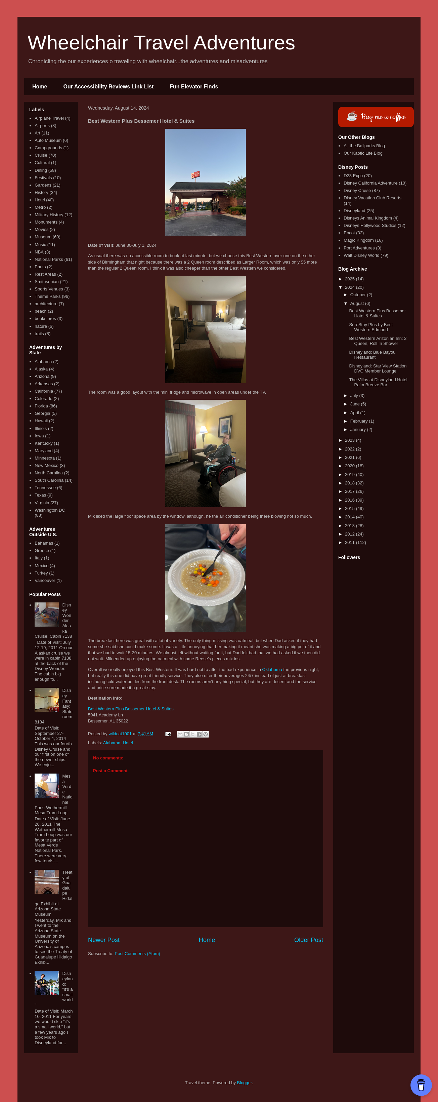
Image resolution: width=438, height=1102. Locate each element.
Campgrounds (48, 147)
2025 (350, 278)
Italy (39, 557)
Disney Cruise (357, 190)
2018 (350, 482)
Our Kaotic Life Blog (363, 153)
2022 (350, 448)
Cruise (41, 155)
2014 (350, 516)
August (357, 303)
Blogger (244, 1082)
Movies (41, 229)
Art (37, 132)
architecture (46, 303)
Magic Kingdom (359, 240)
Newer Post (104, 940)
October (358, 294)
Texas (40, 495)
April (355, 412)
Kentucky (43, 443)
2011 (350, 542)
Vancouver (45, 580)
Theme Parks (47, 296)
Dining (41, 170)
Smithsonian (47, 281)
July (354, 395)
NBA (39, 251)
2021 (350, 457)
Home (39, 86)
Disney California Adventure (370, 183)
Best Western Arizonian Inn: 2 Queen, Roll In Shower (377, 341)
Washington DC (50, 510)
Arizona (42, 376)
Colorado (43, 398)
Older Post (308, 940)
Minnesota (45, 458)
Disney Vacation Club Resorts (372, 197)
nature (41, 326)
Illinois (41, 428)
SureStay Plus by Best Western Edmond (370, 327)
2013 (350, 525)
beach (40, 311)
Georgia (42, 413)
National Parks (49, 259)
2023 (350, 440)
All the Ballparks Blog (364, 145)
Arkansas (44, 383)
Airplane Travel (49, 118)
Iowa (39, 435)
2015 (350, 508)
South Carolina (49, 480)
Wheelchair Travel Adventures (161, 42)
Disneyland (354, 210)
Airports (42, 125)
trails (39, 333)
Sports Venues (49, 288)
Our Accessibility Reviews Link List (108, 86)
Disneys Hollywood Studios (370, 225)
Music (40, 244)
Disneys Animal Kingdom (368, 218)
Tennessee (45, 487)
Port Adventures (359, 247)
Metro (40, 207)
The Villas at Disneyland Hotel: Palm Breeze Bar (378, 382)
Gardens (43, 185)
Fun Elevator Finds (194, 86)
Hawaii (41, 420)
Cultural (42, 162)
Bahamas (44, 543)
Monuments (46, 222)
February (359, 421)
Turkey (41, 573)
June (355, 403)
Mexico (41, 565)
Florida (41, 405)
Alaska (41, 368)
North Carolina (49, 472)
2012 (350, 534)
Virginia (42, 502)
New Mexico (46, 465)
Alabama (111, 742)
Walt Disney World (361, 255)
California (44, 391)
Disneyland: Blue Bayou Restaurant (372, 355)
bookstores (45, 318)
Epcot (349, 232)
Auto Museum (48, 140)
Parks (40, 266)
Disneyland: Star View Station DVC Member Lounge (377, 368)
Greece (42, 550)
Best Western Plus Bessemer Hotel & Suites (131, 708)
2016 (350, 500)
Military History (49, 214)
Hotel (128, 742)
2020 (350, 465)
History (41, 192)
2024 (350, 287)
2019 (350, 474)
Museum (43, 236)
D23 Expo (353, 175)
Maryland (43, 450)
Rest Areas (45, 274)
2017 (350, 491)
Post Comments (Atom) (137, 953)
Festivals (43, 177)
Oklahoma (272, 669)
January (358, 429)
